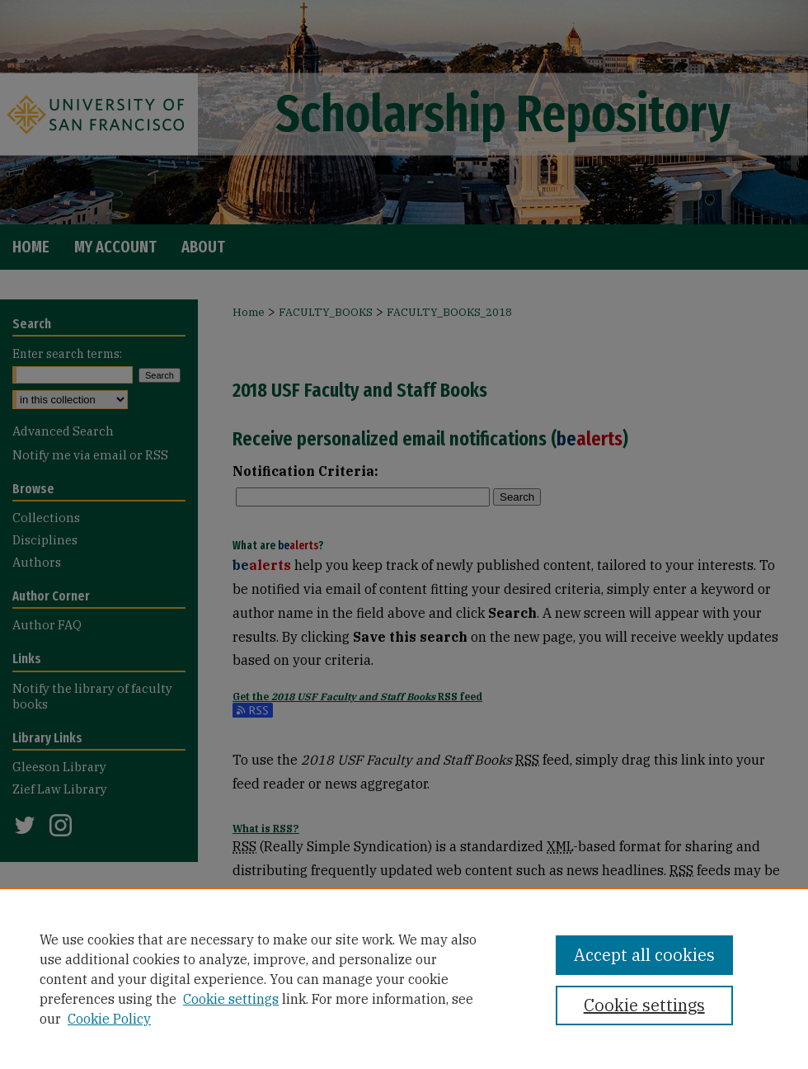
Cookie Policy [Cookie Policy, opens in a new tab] (109, 1018)
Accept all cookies (644, 955)
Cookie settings (231, 999)
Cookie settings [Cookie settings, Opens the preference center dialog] (644, 1005)
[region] (404, 978)
